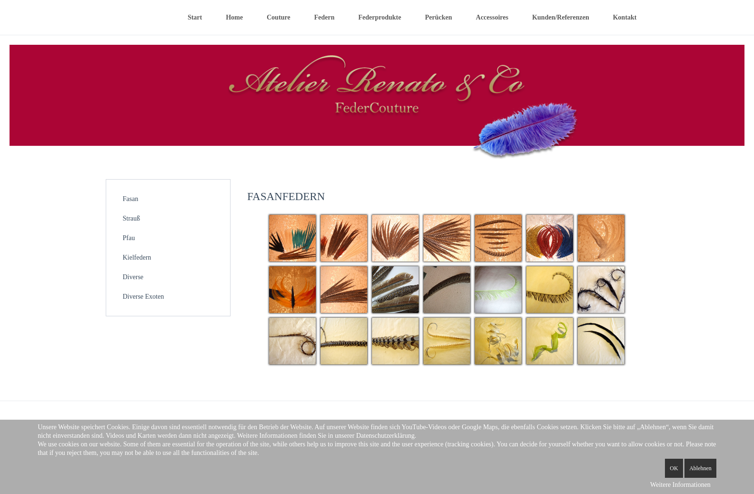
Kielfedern (137, 257)
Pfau (129, 238)
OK (674, 468)
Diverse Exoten (143, 296)
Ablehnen (700, 468)
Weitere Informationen (680, 484)
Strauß (132, 218)
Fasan (131, 198)
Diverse (133, 277)
